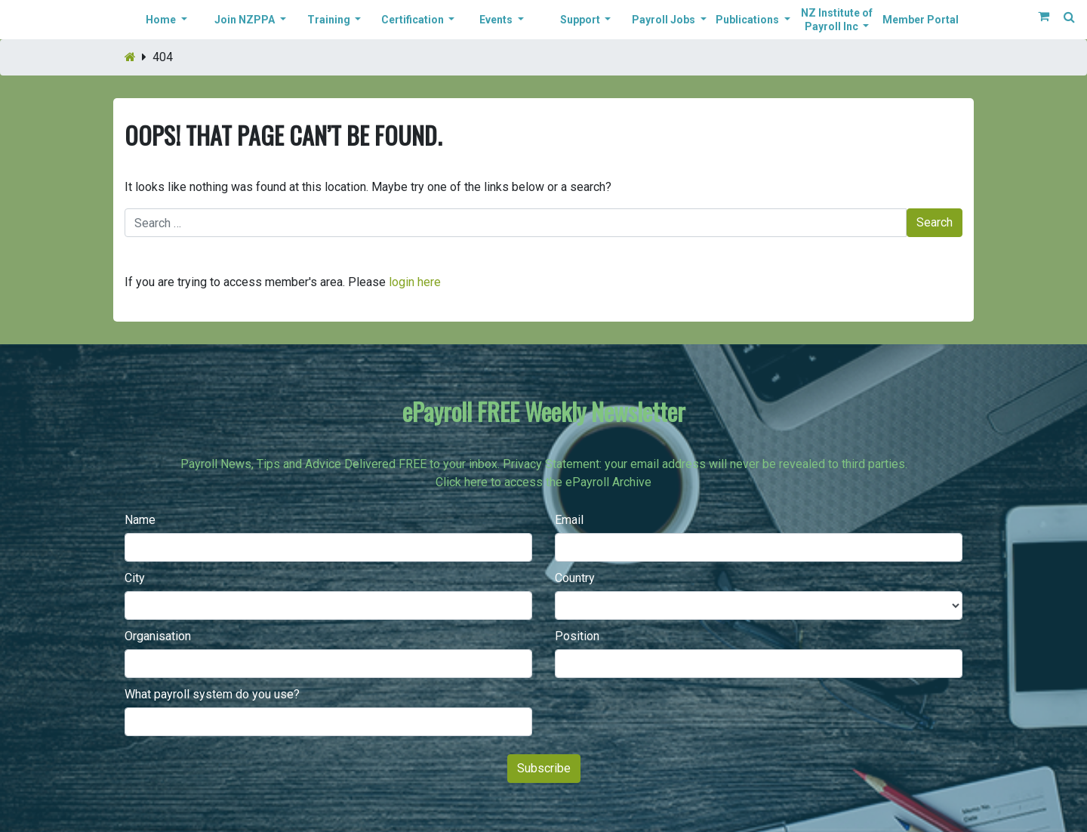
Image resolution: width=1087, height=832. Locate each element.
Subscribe (544, 768)
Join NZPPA (245, 20)
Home (162, 20)
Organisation (158, 636)
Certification (413, 20)
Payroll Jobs (664, 20)
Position (577, 636)
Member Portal (920, 20)
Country (575, 578)
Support (581, 20)
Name (140, 520)
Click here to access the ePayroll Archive (543, 482)
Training (330, 20)
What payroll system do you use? (212, 694)
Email (569, 520)
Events (497, 20)
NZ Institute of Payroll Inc (837, 19)
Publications (748, 20)
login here (415, 282)
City (135, 578)
